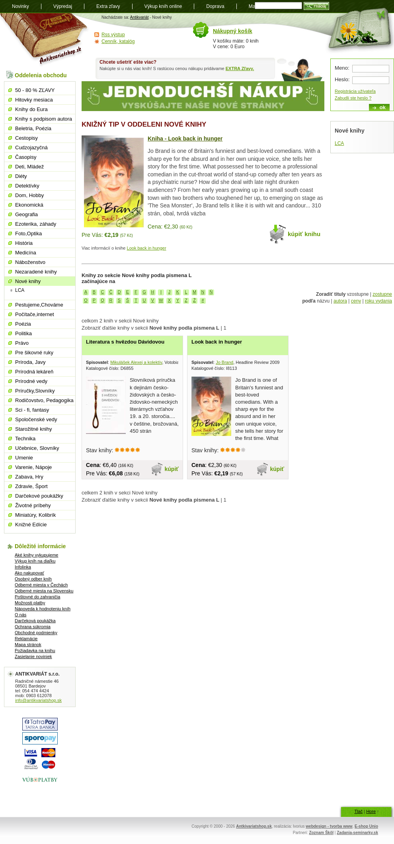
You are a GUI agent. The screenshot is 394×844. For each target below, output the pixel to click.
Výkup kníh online (163, 6)
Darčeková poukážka (35, 620)
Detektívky (27, 186)
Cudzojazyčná (31, 147)
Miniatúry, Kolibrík (35, 515)
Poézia (23, 324)
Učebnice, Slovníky (37, 448)
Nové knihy (28, 281)
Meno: (342, 68)
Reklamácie (26, 638)
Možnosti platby (30, 602)
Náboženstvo (30, 262)
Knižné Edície (31, 525)
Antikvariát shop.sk (45, 40)
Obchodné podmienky (36, 632)
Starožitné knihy (33, 429)
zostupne (382, 294)
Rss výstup (113, 34)
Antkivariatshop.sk (253, 826)
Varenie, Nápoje (33, 467)
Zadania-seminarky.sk (357, 832)
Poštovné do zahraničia (37, 596)
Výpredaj (62, 6)
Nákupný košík (232, 31)
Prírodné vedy (31, 381)
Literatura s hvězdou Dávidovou (125, 342)
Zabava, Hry (29, 477)
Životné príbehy (33, 505)
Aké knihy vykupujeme (36, 555)
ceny (356, 301)
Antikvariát (139, 17)
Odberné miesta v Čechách (41, 584)
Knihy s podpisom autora (43, 119)
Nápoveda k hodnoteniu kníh (42, 608)
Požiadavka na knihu (35, 650)
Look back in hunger (146, 248)
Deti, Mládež (29, 167)
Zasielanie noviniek (33, 656)
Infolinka (23, 567)
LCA (339, 143)
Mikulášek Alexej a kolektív (136, 362)
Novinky (20, 6)
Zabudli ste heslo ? (353, 98)
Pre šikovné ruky (34, 353)
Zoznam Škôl (321, 832)
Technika (25, 439)
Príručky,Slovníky (35, 391)
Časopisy (25, 157)
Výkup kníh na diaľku (35, 561)
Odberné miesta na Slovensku (44, 590)
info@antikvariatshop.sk (38, 700)
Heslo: (342, 79)
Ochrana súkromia (33, 626)
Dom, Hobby (29, 195)
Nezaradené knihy (36, 272)
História (24, 243)
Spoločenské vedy (36, 419)
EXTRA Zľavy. (240, 68)
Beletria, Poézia (33, 128)
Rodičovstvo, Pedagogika (44, 400)
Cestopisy (26, 138)
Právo (22, 343)
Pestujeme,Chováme (39, 305)
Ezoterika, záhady (35, 224)
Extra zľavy (108, 6)
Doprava (215, 6)
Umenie (24, 458)
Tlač (358, 811)
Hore (371, 811)
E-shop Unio (366, 826)
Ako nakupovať (29, 572)
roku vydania (378, 301)
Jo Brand (224, 362)
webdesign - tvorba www (329, 826)
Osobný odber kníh (33, 578)
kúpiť (172, 469)
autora (340, 301)
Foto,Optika (28, 233)
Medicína (25, 253)
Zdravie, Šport (31, 486)
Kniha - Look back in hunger (185, 138)
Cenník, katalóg (118, 41)
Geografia (26, 214)
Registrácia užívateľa (355, 91)
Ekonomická (29, 205)
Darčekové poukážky (39, 496)
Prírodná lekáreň (34, 372)
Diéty (21, 176)
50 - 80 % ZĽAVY (35, 90)
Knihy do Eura (31, 109)
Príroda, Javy (30, 362)
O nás (20, 614)
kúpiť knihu (304, 234)
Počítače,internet (34, 314)
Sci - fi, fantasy (32, 410)
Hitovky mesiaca (34, 100)
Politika (23, 333)
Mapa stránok (28, 644)
